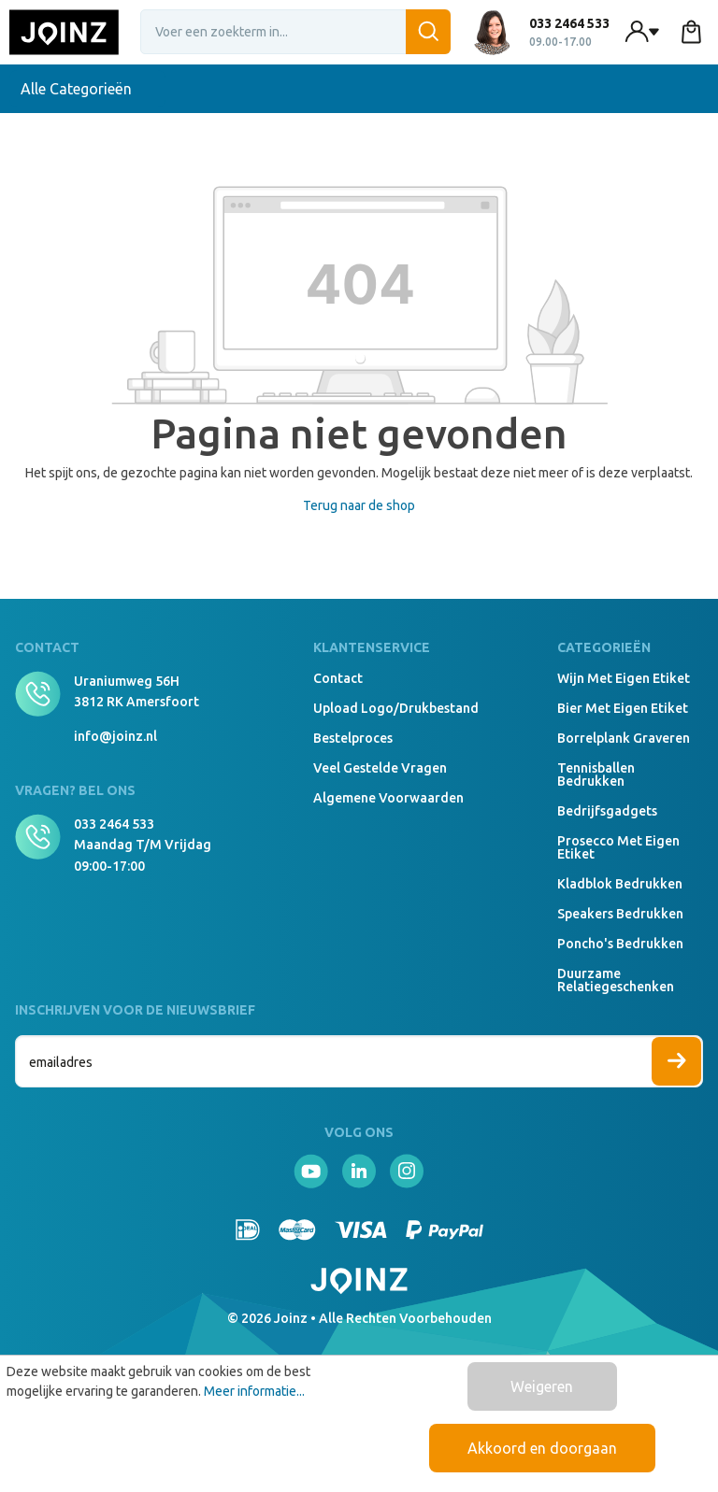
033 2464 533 (114, 824)
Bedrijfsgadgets (607, 810)
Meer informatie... (254, 1391)
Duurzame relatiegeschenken (615, 980)
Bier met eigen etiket (622, 708)
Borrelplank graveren (623, 738)
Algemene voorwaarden (388, 797)
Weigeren (541, 1386)
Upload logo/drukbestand (396, 708)
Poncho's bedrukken (620, 943)
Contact (338, 678)
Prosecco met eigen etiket (618, 847)
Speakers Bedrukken (620, 913)
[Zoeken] (428, 31)
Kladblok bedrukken (619, 883)
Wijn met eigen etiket (623, 678)
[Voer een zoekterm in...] (296, 31)
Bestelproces (353, 738)
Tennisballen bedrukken (596, 774)
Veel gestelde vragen (380, 767)
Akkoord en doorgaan (542, 1448)
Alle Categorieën (87, 88)
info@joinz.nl (115, 736)
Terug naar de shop (359, 505)
